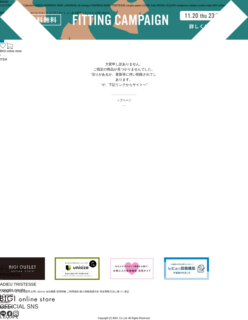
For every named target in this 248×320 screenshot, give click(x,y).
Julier (5, 301)
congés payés (12, 290)
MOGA (6, 307)
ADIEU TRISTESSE (18, 284)
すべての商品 (12, 269)
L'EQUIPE (9, 317)
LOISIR (6, 296)
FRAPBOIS (10, 275)
